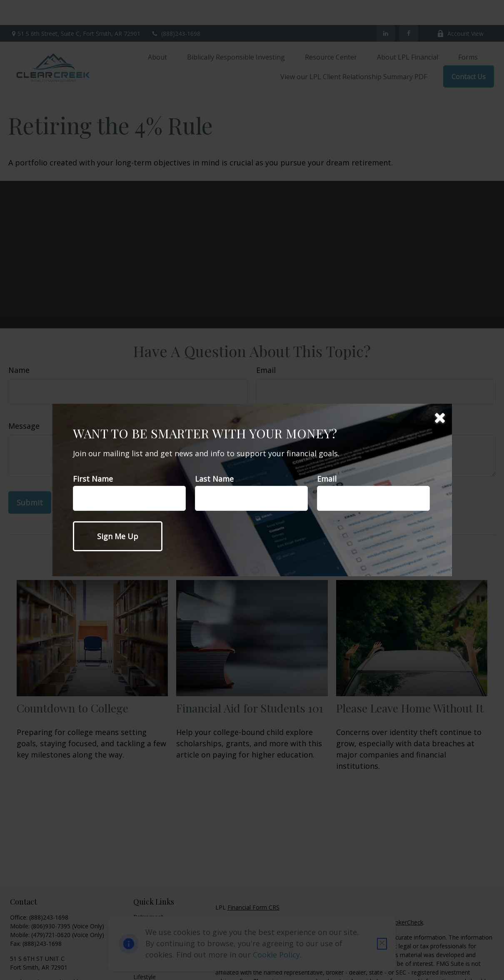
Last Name (214, 479)
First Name (93, 479)
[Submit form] (117, 536)
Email (327, 479)
